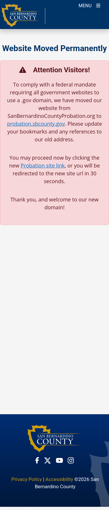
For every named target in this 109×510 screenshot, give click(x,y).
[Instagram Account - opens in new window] (71, 460)
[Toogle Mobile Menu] (89, 5)
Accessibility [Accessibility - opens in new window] (59, 479)
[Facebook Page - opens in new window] (37, 460)
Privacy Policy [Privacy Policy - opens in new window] (26, 479)
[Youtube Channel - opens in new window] (59, 460)
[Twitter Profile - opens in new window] (47, 460)
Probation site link (43, 165)
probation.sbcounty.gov (36, 123)
